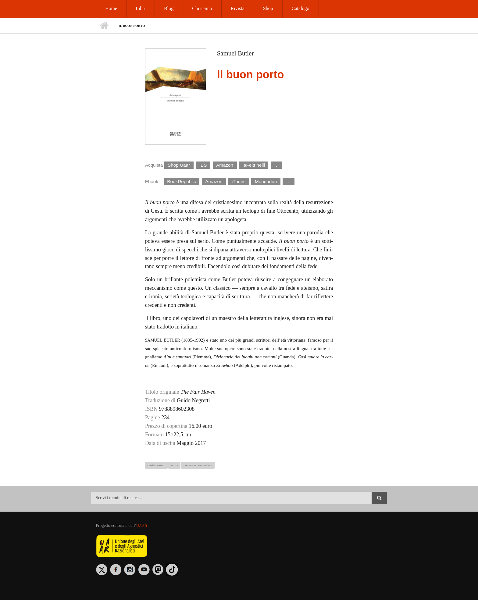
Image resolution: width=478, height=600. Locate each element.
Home (111, 8)
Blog (168, 8)
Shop (268, 8)
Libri (140, 8)
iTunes (238, 181)
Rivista (237, 8)
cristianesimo (157, 465)
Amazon (224, 165)
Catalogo (300, 8)
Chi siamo (202, 8)
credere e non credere (198, 465)
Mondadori (266, 181)
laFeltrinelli (254, 165)
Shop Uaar (179, 165)
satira (174, 465)
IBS (203, 165)
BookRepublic (181, 181)
